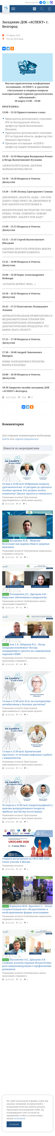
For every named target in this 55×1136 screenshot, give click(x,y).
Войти (49, 8)
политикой (19, 1118)
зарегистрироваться (26, 439)
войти (5, 439)
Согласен (14, 1124)
